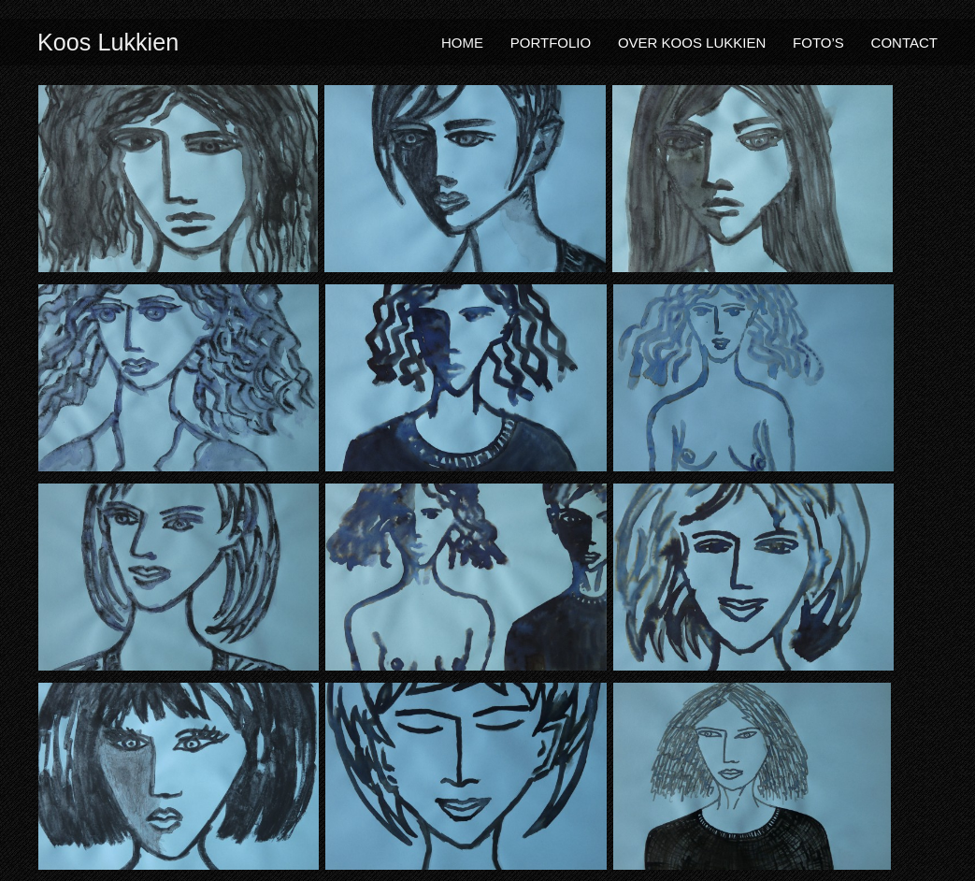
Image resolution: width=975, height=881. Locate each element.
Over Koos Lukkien (692, 43)
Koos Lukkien (108, 42)
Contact (904, 43)
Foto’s (818, 43)
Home (462, 43)
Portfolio (550, 43)
